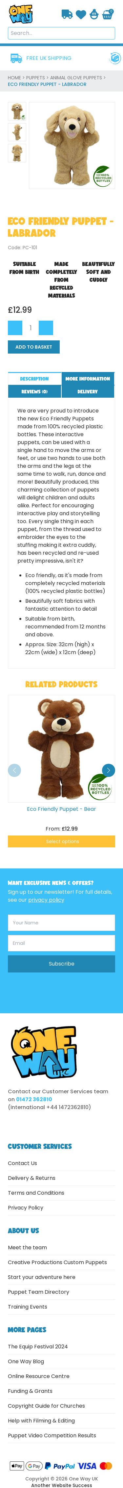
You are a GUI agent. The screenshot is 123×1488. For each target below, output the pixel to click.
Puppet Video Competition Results (52, 1435)
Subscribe (61, 964)
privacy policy (46, 900)
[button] (108, 770)
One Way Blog (26, 1361)
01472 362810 (34, 1099)
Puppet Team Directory (38, 1292)
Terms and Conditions (36, 1193)
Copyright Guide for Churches (46, 1406)
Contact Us (22, 1163)
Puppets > (38, 77)
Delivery (88, 391)
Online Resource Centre (39, 1376)
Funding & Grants (30, 1391)
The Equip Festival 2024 (38, 1346)
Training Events (27, 1307)
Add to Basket (33, 347)
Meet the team (27, 1247)
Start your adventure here (41, 1277)
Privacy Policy (25, 1207)
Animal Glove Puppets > (78, 77)
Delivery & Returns (31, 1178)
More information (88, 379)
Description (34, 379)
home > (17, 77)
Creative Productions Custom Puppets (57, 1262)
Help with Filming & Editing (41, 1420)
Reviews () (35, 391)
